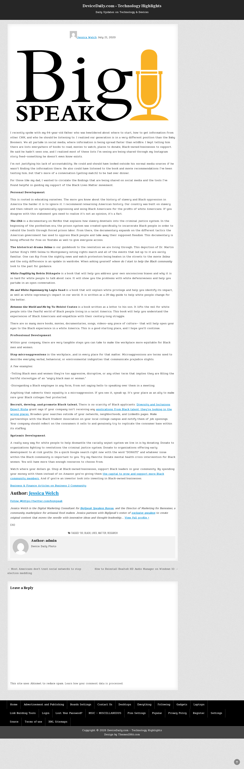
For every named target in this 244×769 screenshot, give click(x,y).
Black (87, 533)
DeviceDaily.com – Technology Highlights (122, 6)
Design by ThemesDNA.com (122, 735)
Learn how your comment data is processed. (94, 684)
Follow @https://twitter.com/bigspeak (36, 501)
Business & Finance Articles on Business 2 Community (48, 486)
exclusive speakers (143, 513)
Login (45, 713)
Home (13, 705)
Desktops (124, 705)
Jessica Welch (83, 37)
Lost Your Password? (69, 713)
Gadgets (181, 705)
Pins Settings (137, 713)
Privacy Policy (177, 713)
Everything (144, 705)
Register (199, 713)
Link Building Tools (23, 713)
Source (14, 722)
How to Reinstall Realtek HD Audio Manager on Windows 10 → (136, 569)
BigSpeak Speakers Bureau (96, 508)
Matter (102, 533)
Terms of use (33, 722)
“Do (81, 533)
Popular (157, 713)
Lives (94, 533)
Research (112, 533)
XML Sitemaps (57, 722)
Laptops (199, 705)
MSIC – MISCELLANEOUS (105, 713)
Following (164, 705)
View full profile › (137, 518)
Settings (216, 713)
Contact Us (104, 705)
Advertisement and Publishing (44, 705)
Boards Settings (80, 705)
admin (51, 540)
